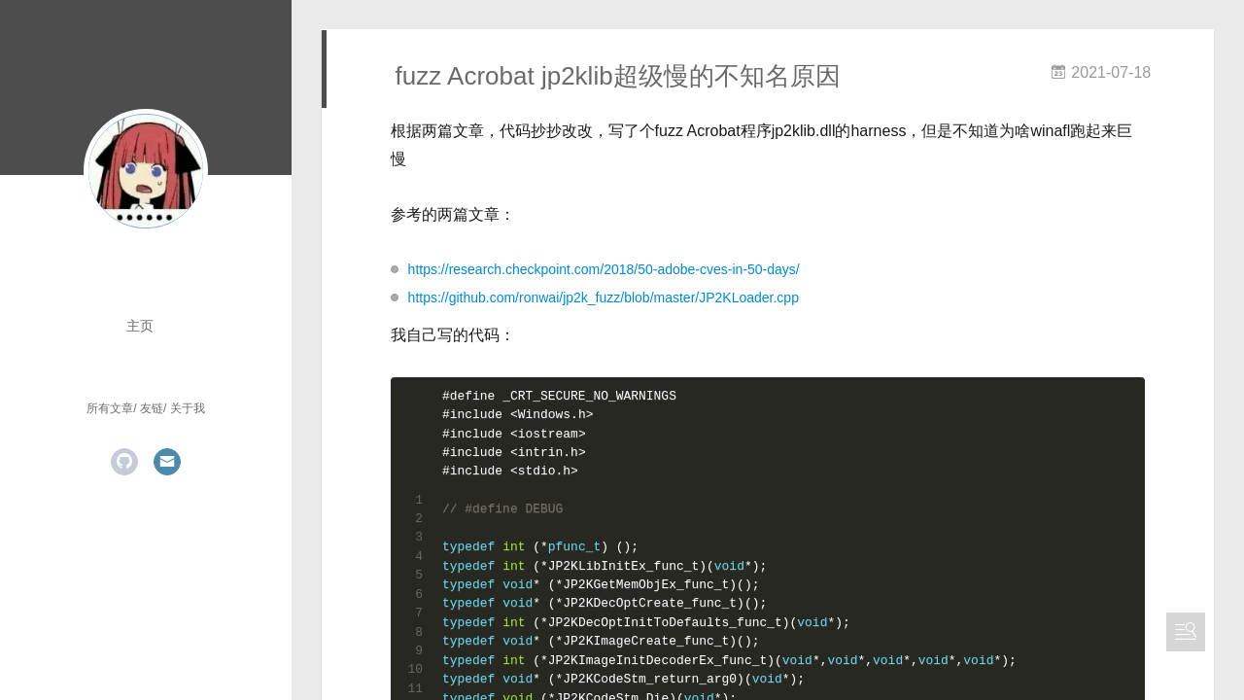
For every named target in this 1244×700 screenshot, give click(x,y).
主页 (140, 325)
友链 (151, 408)
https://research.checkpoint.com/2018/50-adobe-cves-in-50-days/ (604, 269)
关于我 (187, 408)
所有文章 (109, 408)
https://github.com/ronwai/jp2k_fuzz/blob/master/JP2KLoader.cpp (603, 297)
